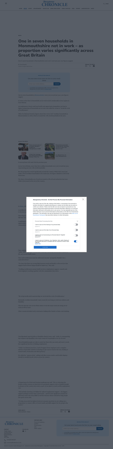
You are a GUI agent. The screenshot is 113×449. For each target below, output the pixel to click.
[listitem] (56, 221)
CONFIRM (45, 247)
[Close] (83, 199)
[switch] (76, 225)
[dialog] (56, 224)
